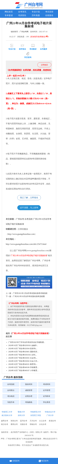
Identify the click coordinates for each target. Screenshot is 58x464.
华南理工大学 (7, 412)
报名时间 (28, 384)
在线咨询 (14, 461)
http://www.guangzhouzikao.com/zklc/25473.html (26, 244)
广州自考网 (24, 32)
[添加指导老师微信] (39, 37)
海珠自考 (14, 421)
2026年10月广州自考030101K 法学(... (22, 355)
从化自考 (42, 424)
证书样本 (46, 396)
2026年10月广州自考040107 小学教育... (23, 370)
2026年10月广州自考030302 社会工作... (23, 361)
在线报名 (49, 15)
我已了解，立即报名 (29, 198)
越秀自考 (4, 421)
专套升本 (10, 402)
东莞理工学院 (35, 415)
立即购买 (44, 65)
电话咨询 (44, 461)
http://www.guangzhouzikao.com (21, 234)
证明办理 (28, 396)
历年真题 (36, 15)
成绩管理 (28, 390)
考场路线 (28, 402)
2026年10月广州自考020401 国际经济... (23, 352)
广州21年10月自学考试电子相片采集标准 (29, 255)
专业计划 (36, 12)
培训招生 (22, 15)
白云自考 (42, 421)
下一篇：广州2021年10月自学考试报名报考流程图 (25, 296)
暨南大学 (21, 412)
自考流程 (29, 219)
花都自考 (23, 424)
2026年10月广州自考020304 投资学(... (22, 349)
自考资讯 (22, 12)
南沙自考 (4, 424)
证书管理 (46, 390)
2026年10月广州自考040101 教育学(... (22, 364)
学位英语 (46, 402)
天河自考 (33, 421)
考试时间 (46, 384)
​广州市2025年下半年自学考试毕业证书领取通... (26, 342)
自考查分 (10, 390)
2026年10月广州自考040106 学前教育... (23, 367)
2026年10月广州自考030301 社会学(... (22, 358)
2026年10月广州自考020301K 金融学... (23, 345)
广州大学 (50, 415)
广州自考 (20, 219)
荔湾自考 (23, 421)
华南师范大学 (35, 412)
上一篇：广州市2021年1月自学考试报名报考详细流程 (26, 293)
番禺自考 (14, 424)
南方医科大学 (7, 415)
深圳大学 (21, 415)
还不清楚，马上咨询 (29, 208)
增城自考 (33, 424)
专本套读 (9, 15)
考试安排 (49, 12)
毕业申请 (32, 179)
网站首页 (9, 12)
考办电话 (10, 396)
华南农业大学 (50, 412)
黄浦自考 (52, 421)
